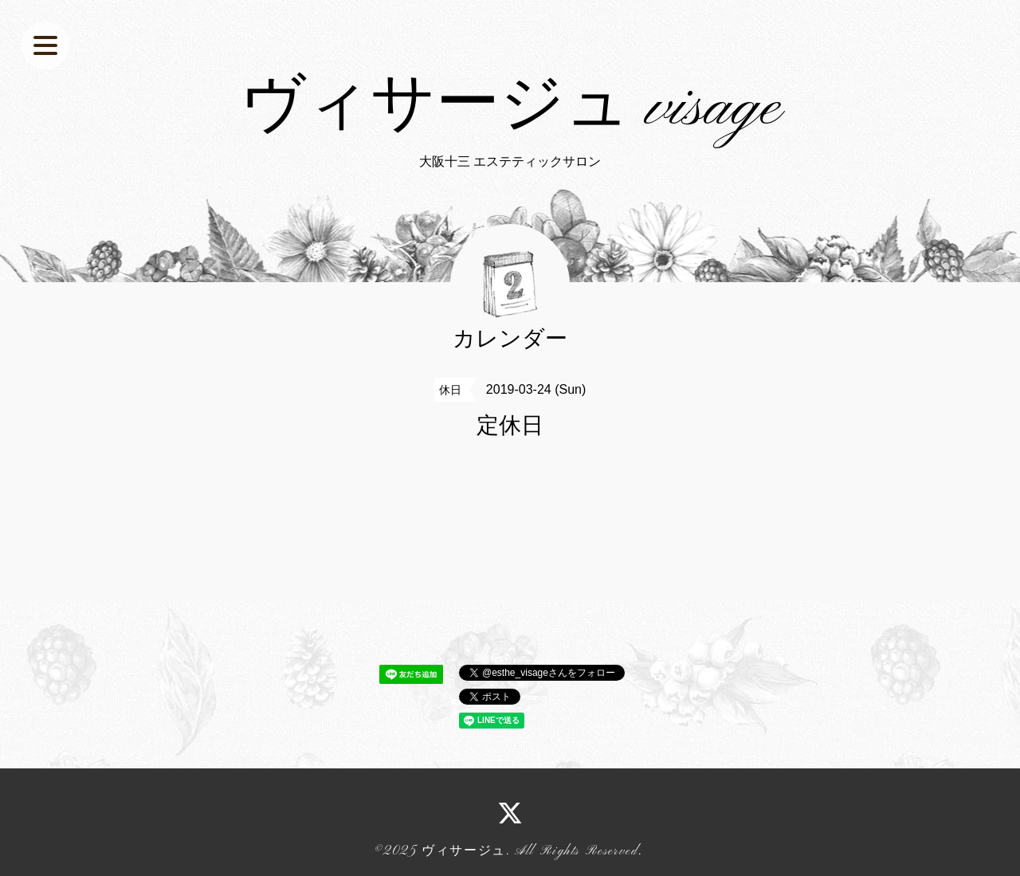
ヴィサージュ (464, 851)
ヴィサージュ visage (510, 108)
